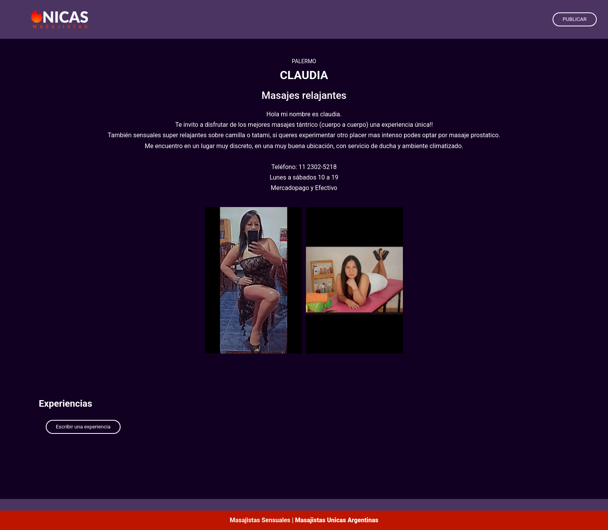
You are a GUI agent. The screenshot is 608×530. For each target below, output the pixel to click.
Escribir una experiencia (83, 427)
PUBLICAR (575, 19)
